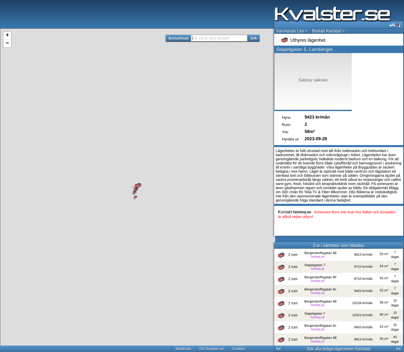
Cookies (238, 349)
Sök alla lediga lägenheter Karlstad (338, 349)
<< (278, 349)
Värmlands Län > (291, 31)
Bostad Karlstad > (328, 31)
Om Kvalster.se (211, 349)
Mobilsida (183, 349)
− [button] (7, 43)
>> (398, 349)
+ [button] (7, 35)
